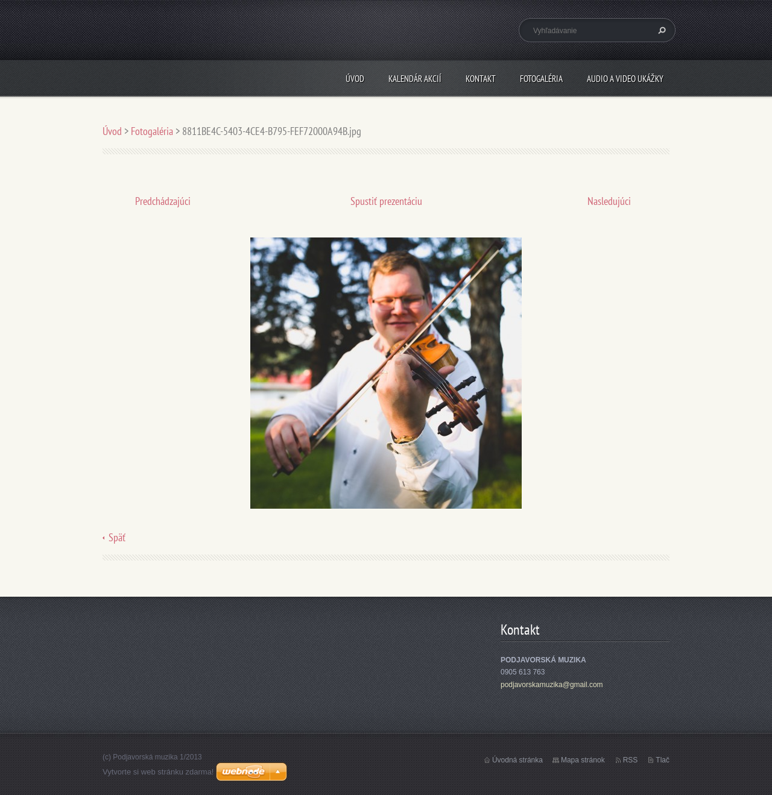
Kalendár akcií (414, 78)
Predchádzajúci (163, 201)
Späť (117, 537)
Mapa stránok (583, 760)
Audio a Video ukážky (625, 78)
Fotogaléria (541, 78)
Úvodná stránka (517, 760)
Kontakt (481, 78)
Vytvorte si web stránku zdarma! (158, 771)
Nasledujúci (609, 201)
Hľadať (660, 30)
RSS (630, 760)
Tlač (662, 760)
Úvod (355, 78)
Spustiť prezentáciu (386, 201)
